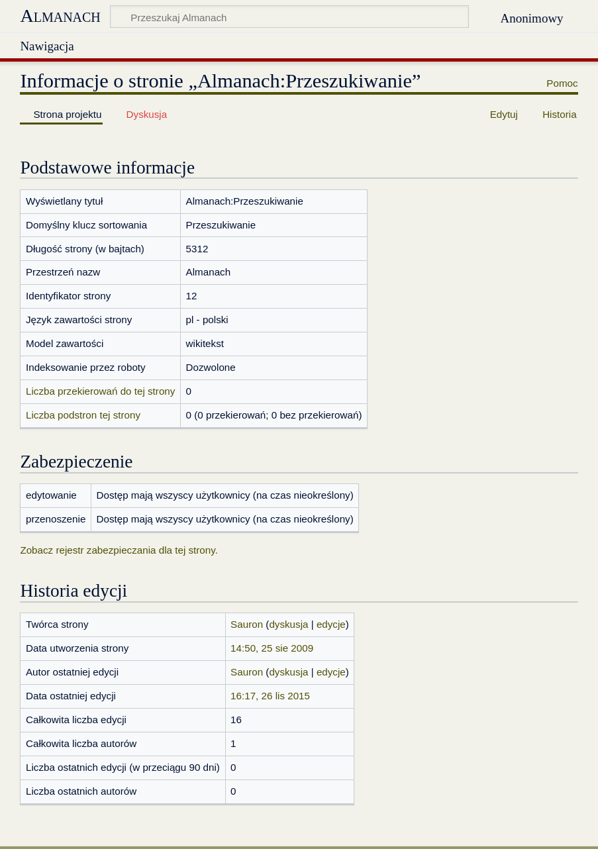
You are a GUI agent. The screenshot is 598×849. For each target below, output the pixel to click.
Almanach (60, 15)
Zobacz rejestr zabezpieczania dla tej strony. (119, 550)
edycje (331, 624)
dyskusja (288, 624)
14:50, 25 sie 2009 (271, 648)
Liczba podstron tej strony (83, 415)
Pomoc (561, 83)
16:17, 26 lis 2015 (270, 695)
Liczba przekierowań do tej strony (100, 391)
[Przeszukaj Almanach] (289, 16)
